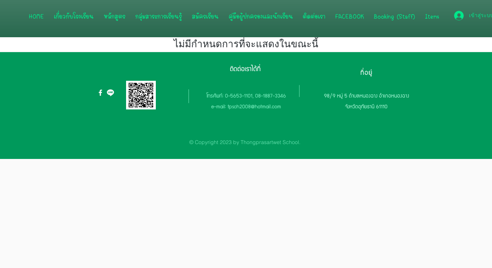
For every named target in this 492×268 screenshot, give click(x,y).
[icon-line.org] (110, 93)
